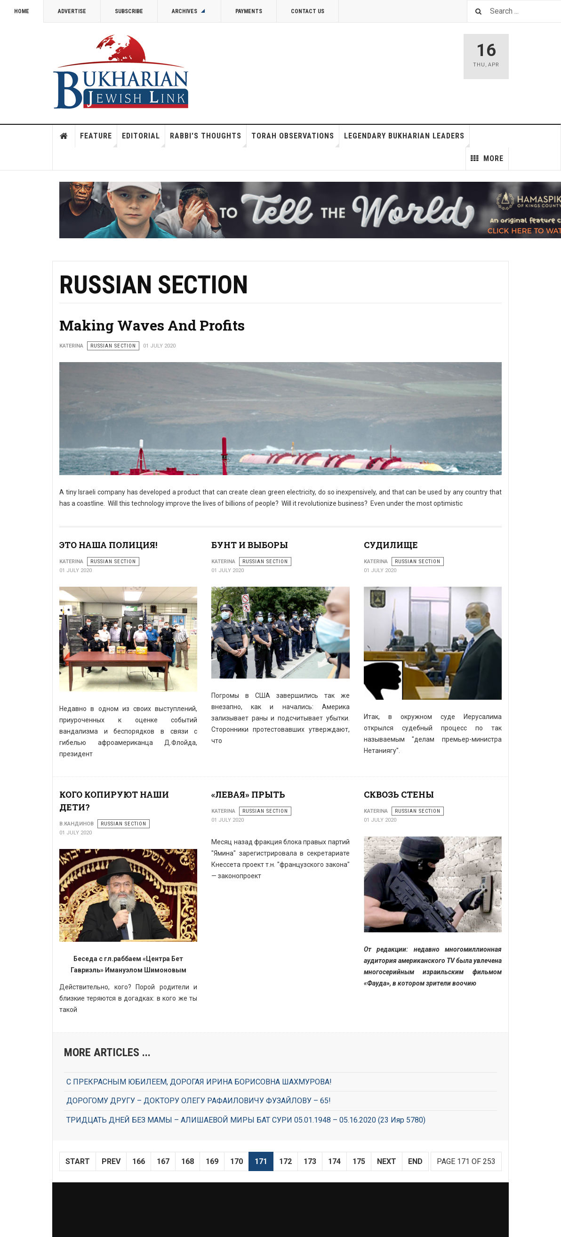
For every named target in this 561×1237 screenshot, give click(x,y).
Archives (189, 11)
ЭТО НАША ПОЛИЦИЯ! (108, 544)
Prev (111, 1161)
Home (21, 11)
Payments (248, 11)
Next (386, 1161)
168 (187, 1161)
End (415, 1161)
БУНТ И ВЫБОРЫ (249, 544)
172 (285, 1161)
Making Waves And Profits (152, 325)
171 (261, 1161)
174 (334, 1161)
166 (138, 1161)
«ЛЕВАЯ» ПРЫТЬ (248, 794)
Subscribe (129, 11)
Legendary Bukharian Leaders (407, 139)
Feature (98, 139)
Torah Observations (295, 139)
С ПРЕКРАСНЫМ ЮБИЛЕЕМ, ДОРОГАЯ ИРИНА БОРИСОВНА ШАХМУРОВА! (199, 1081)
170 (236, 1161)
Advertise (72, 11)
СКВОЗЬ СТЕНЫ (399, 794)
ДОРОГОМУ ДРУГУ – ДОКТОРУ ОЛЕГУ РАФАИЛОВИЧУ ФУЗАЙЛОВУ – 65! (198, 1100)
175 (359, 1161)
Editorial (143, 139)
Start (77, 1161)
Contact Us (307, 11)
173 (310, 1161)
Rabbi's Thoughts (208, 139)
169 (212, 1161)
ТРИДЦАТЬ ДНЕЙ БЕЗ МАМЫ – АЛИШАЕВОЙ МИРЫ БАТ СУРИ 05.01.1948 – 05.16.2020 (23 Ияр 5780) (245, 1120)
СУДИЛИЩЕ (391, 544)
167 (163, 1161)
